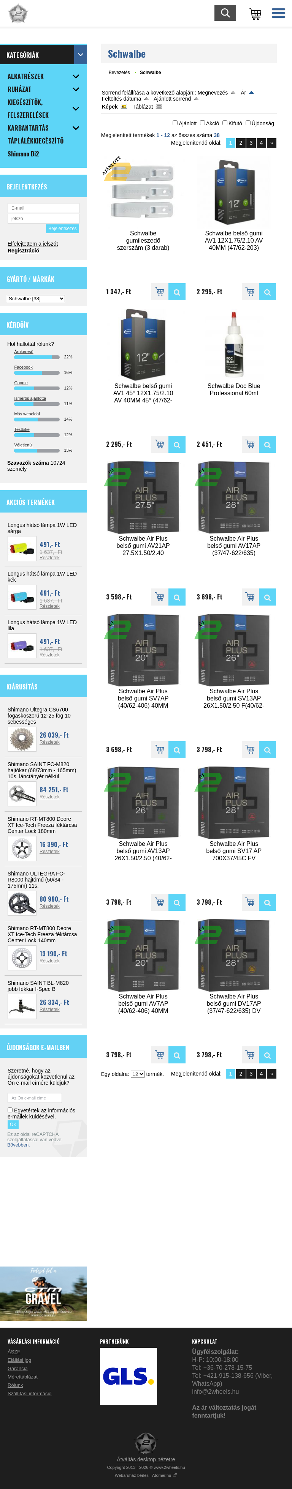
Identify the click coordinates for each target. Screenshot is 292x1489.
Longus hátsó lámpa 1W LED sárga (42, 528)
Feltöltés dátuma (121, 99)
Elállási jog (19, 1360)
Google (20, 382)
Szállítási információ (30, 1393)
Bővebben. (18, 1145)
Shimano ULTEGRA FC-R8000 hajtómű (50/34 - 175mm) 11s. (36, 880)
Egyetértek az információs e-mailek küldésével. (41, 1113)
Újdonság (263, 123)
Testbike (21, 429)
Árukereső (23, 351)
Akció (212, 123)
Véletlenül (23, 445)
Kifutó (235, 123)
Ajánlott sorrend (172, 99)
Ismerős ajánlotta (30, 398)
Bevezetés (119, 72)
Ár (243, 93)
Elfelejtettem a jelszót (33, 244)
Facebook (23, 367)
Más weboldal (27, 414)
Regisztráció (23, 251)
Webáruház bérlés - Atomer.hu (146, 1475)
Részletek (50, 557)
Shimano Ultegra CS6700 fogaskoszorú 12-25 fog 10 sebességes (39, 716)
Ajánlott (188, 123)
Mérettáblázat (23, 1377)
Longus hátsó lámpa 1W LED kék (42, 577)
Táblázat (142, 107)
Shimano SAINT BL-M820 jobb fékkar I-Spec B (38, 986)
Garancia (18, 1368)
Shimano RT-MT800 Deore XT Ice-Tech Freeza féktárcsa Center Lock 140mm (42, 934)
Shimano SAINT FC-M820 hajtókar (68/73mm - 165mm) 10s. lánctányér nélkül (42, 770)
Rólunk (15, 1385)
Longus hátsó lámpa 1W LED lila (42, 625)
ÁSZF (14, 1352)
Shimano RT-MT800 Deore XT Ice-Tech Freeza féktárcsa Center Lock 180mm (42, 825)
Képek (110, 107)
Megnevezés (213, 93)
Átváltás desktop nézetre (146, 1459)
